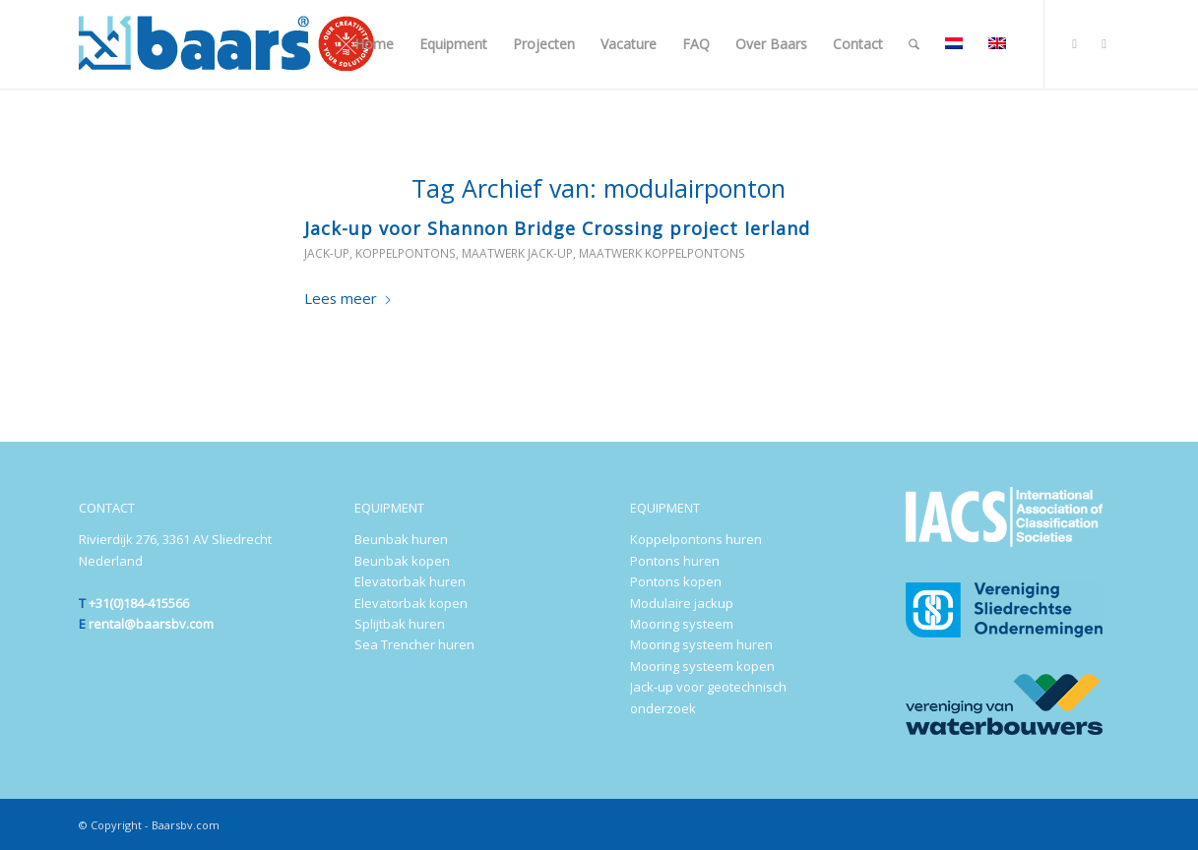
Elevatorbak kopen (411, 603)
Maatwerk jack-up (517, 253)
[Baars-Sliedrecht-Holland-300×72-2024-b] (226, 44)
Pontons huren (675, 561)
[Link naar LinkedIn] (1075, 43)
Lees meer (348, 298)
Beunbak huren (401, 539)
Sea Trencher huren (414, 644)
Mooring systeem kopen (702, 666)
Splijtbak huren (399, 624)
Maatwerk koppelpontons (662, 253)
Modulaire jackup (681, 603)
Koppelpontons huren (696, 539)
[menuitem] (374, 44)
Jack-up (326, 253)
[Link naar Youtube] (1104, 43)
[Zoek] (914, 44)
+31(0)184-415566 (139, 603)
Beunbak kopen (402, 561)
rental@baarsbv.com (151, 624)
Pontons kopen (676, 581)
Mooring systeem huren (701, 644)
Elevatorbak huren (410, 581)
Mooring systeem (681, 624)
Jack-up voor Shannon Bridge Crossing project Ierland (557, 228)
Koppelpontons (405, 253)
